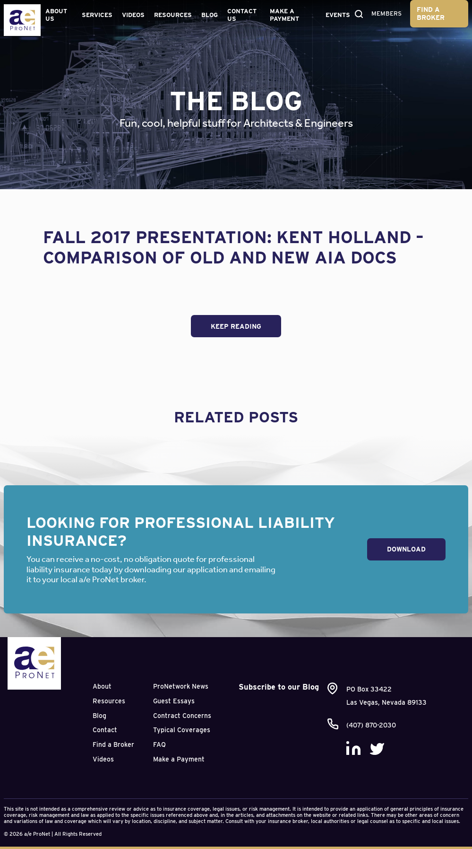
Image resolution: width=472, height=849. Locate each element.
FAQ (159, 744)
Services (97, 14)
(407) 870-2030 (371, 725)
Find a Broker (431, 13)
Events (338, 14)
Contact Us (242, 15)
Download (406, 549)
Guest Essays (174, 701)
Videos (133, 14)
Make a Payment (284, 15)
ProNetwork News (180, 686)
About (102, 686)
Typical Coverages (181, 730)
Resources (173, 14)
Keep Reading (236, 326)
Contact (105, 730)
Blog (209, 14)
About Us (56, 15)
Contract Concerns (182, 715)
